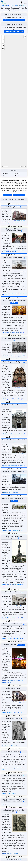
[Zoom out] (3, 39)
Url (22, 638)
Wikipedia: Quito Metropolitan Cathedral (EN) (13, 465)
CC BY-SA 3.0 (22, 353)
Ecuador (16, 5)
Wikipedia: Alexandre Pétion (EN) (10, 853)
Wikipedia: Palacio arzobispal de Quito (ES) (12, 617)
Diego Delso (17, 269)
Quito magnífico (16, 453)
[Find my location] (3, 45)
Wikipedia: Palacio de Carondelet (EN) (11, 492)
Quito (20, 5)
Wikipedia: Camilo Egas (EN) (9, 793)
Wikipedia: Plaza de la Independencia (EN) (12, 530)
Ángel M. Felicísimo (16, 509)
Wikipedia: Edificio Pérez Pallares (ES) (11, 638)
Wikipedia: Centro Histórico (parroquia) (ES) (13, 680)
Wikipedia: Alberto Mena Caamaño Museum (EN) (14, 433)
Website (14, 251)
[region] (14, 101)
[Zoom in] (3, 36)
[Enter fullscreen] (3, 48)
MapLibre (22, 166)
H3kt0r (16, 428)
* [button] (15, 302)
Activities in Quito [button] (7, 195)
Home (2, 5)
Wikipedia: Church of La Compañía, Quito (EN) (13, 332)
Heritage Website (6, 682)
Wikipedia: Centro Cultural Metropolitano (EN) (13, 356)
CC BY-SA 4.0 (22, 220)
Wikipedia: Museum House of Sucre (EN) (12, 712)
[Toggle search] (21, 2)
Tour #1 (23, 5)
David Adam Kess (17, 220)
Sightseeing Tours (9, 5)
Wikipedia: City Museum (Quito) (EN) (11, 223)
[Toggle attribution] (25, 166)
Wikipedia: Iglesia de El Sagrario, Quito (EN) (13, 399)
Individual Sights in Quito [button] (19, 195)
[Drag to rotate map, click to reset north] (3, 42)
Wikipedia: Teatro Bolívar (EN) (9, 745)
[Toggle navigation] (25, 2)
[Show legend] (25, 36)
